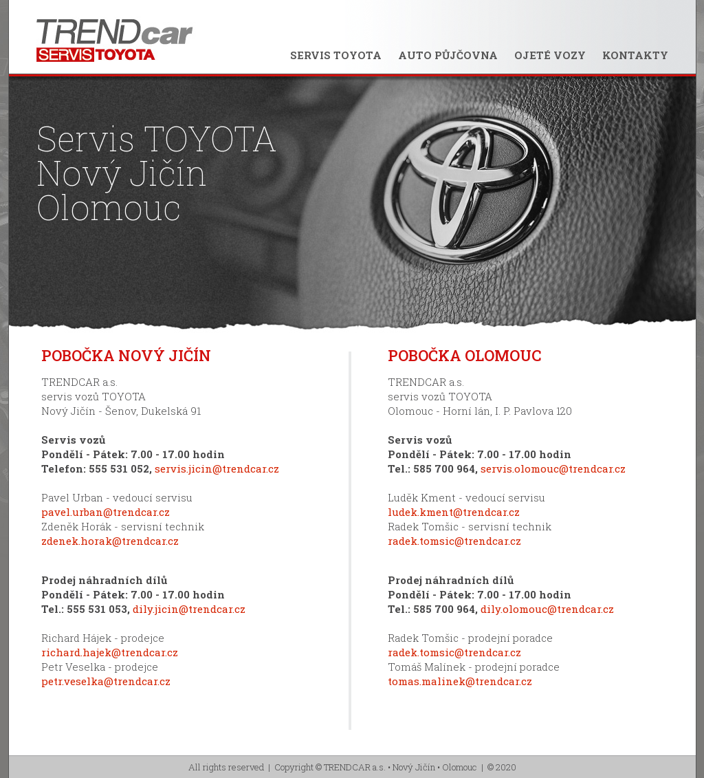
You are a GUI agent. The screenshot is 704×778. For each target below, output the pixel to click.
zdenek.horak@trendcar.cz (110, 541)
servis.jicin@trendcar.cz (217, 468)
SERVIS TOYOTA (336, 55)
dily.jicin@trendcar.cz (189, 609)
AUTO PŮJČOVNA (448, 55)
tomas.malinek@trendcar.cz (460, 681)
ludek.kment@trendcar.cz (454, 512)
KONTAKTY (635, 55)
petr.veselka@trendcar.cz (105, 681)
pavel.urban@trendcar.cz (105, 512)
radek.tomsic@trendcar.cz (454, 541)
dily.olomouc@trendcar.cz (547, 609)
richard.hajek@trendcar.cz (109, 652)
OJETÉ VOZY (550, 55)
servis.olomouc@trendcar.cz (553, 468)
